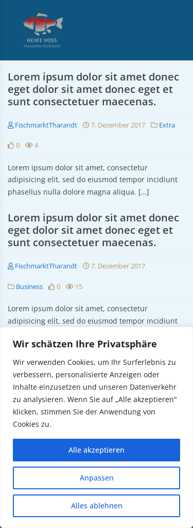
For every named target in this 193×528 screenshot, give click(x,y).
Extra (167, 125)
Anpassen (97, 478)
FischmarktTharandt (42, 125)
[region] (96, 427)
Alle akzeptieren (96, 450)
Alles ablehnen (96, 505)
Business (29, 286)
